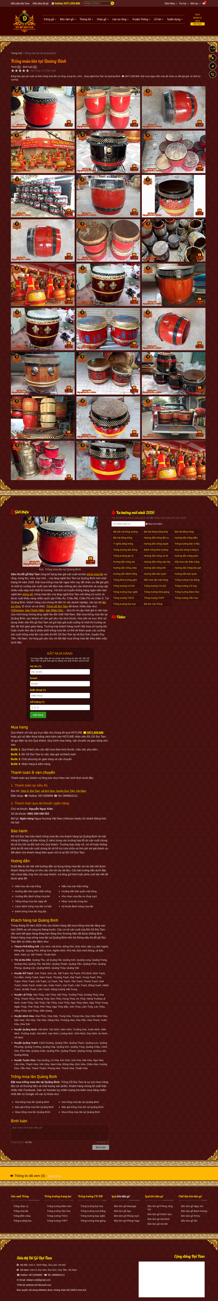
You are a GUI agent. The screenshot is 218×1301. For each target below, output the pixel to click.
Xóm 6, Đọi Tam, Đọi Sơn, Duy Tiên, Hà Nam (53, 1270)
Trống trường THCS (123, 598)
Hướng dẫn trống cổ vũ (156, 555)
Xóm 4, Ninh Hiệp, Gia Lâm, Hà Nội (47, 1265)
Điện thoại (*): (38, 690)
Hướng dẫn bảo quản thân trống (186, 576)
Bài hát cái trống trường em (125, 533)
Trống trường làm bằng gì (125, 551)
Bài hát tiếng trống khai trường (156, 533)
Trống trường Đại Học (124, 604)
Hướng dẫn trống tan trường (124, 563)
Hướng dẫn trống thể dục (155, 569)
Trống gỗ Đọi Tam (57, 606)
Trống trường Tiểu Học (186, 598)
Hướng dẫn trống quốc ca (186, 557)
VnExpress (17, 610)
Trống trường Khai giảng (156, 592)
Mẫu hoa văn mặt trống (156, 580)
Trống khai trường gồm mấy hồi (125, 582)
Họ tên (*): (36, 666)
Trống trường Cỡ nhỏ (155, 586)
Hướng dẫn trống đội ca (156, 537)
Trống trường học (22, 1220)
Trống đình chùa (21, 1216)
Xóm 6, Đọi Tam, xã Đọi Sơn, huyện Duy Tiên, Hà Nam (53, 791)
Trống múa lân (20, 1211)
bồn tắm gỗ (123, 1196)
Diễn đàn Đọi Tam (20, 3)
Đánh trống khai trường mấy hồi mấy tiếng (156, 551)
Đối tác (194, 3)
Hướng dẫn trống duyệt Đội (156, 545)
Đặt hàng (38, 714)
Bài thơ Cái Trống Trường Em (153, 606)
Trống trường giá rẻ (123, 555)
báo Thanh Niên (34, 610)
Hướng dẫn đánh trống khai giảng (125, 576)
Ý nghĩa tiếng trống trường (123, 545)
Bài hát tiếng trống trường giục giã (122, 539)
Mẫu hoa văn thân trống (187, 561)
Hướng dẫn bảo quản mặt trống (155, 576)
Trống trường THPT (154, 598)
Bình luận (28, 67)
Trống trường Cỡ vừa (186, 586)
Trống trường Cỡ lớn (124, 586)
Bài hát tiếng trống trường (184, 533)
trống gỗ (28, 594)
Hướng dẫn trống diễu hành (186, 539)
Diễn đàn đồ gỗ (40, 3)
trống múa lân (95, 574)
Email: (34, 678)
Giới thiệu (170, 3)
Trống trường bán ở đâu (187, 543)
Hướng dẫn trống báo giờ (188, 567)
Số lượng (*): (37, 701)
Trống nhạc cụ (21, 1206)
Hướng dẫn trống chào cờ (125, 569)
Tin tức (183, 3)
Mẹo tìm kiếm (154, 524)
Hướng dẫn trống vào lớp (157, 561)
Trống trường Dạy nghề (125, 592)
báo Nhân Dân (54, 610)
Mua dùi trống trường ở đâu (187, 551)
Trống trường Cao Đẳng (187, 580)
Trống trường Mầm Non (187, 592)
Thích (14, 67)
